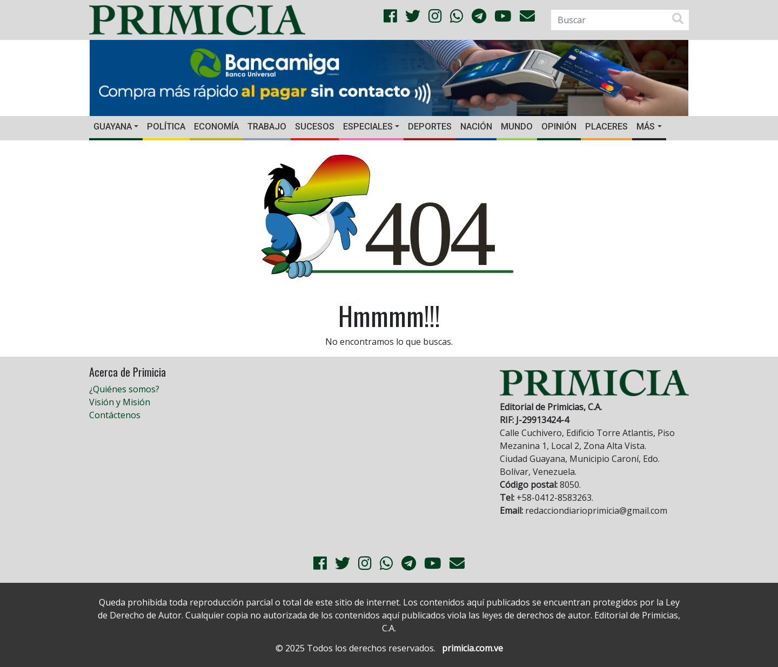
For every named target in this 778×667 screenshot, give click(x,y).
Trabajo (266, 126)
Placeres (606, 126)
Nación (476, 126)
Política (166, 126)
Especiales (368, 126)
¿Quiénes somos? (124, 389)
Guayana (112, 126)
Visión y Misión (119, 402)
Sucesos (314, 126)
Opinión (558, 126)
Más (645, 126)
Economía (216, 126)
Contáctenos (114, 415)
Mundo (517, 126)
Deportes (430, 126)
